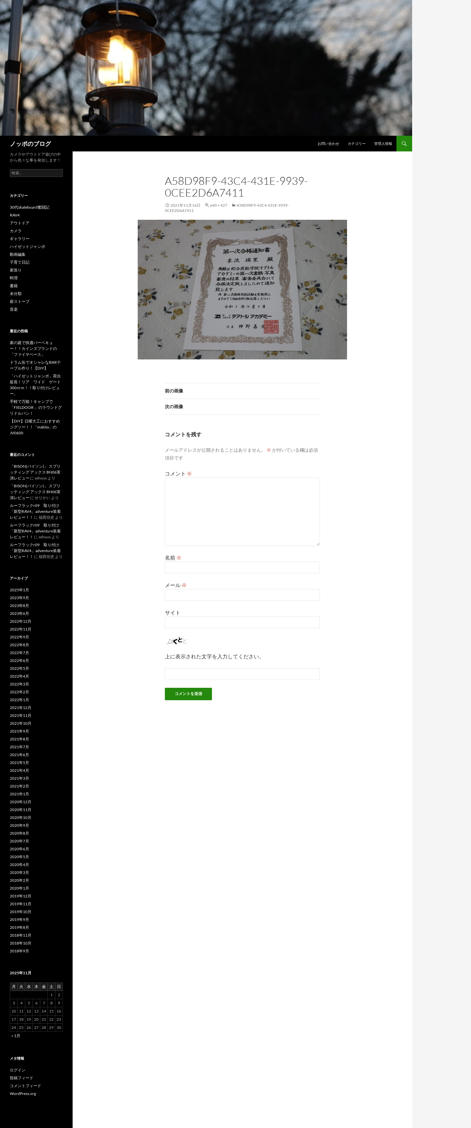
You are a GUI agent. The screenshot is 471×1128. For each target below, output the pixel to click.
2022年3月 (19, 684)
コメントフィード (25, 1085)
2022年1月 (19, 699)
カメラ (16, 230)
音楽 (14, 309)
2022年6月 (19, 660)
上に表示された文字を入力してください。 (214, 656)
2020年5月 (19, 856)
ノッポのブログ (30, 143)
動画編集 (18, 254)
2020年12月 (20, 801)
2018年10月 (20, 943)
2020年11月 (20, 809)
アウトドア (19, 222)
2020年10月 (20, 817)
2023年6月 (19, 613)
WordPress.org (23, 1093)
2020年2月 (19, 880)
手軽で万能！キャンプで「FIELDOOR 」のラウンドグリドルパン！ (36, 407)
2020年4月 (19, 864)
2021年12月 (20, 707)
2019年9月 (19, 919)
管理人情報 (383, 143)
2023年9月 (19, 597)
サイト (173, 612)
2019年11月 (20, 903)
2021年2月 (19, 786)
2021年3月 (19, 778)
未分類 (16, 293)
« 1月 (15, 1035)
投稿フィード (21, 1077)
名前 (173, 557)
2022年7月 (19, 652)
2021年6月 (19, 754)
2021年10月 (20, 723)
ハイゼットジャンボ (27, 246)
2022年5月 (19, 668)
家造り (16, 270)
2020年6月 (19, 848)
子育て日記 (19, 262)
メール (176, 585)
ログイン (18, 1069)
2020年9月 (19, 825)
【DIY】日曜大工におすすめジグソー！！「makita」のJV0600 (35, 427)
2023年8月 (19, 605)
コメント (178, 473)
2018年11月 (20, 935)
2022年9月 (19, 636)
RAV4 (15, 215)
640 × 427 (218, 205)
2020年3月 (19, 872)
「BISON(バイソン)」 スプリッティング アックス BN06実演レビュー (35, 472)
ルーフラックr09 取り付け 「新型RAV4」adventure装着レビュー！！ (36, 511)
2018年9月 (19, 950)
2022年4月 (19, 676)
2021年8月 (19, 739)
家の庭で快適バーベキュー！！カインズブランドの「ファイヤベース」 (33, 348)
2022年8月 (19, 644)
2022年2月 (19, 691)
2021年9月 (19, 731)
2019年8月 (19, 927)
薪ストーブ (19, 301)
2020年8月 (19, 833)
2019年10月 (20, 911)
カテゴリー (357, 143)
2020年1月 (19, 888)
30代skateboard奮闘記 (29, 207)
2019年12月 (20, 896)
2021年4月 (19, 770)
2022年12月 (20, 621)
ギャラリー (19, 238)
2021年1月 (19, 793)
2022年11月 (20, 629)
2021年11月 (20, 715)
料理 (14, 277)
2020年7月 (19, 841)
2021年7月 (19, 746)
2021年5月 (19, 762)
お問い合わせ (328, 143)
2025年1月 (19, 589)
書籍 (14, 285)
